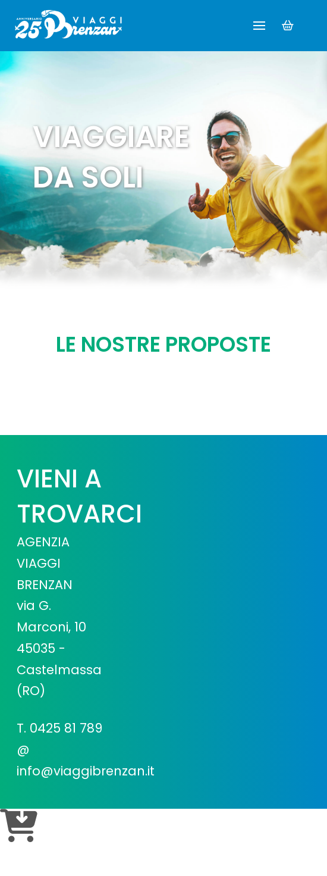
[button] (259, 25)
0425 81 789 (66, 728)
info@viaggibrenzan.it (86, 771)
